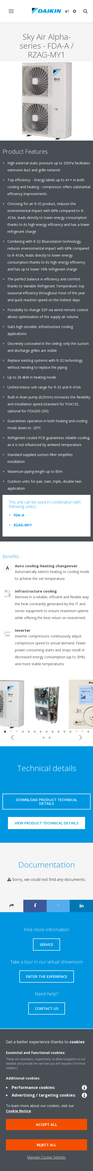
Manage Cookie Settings (46, 1157)
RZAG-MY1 (23, 525)
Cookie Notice (18, 1111)
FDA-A (19, 515)
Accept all (46, 1124)
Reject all (46, 1144)
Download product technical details (46, 801)
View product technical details (46, 822)
